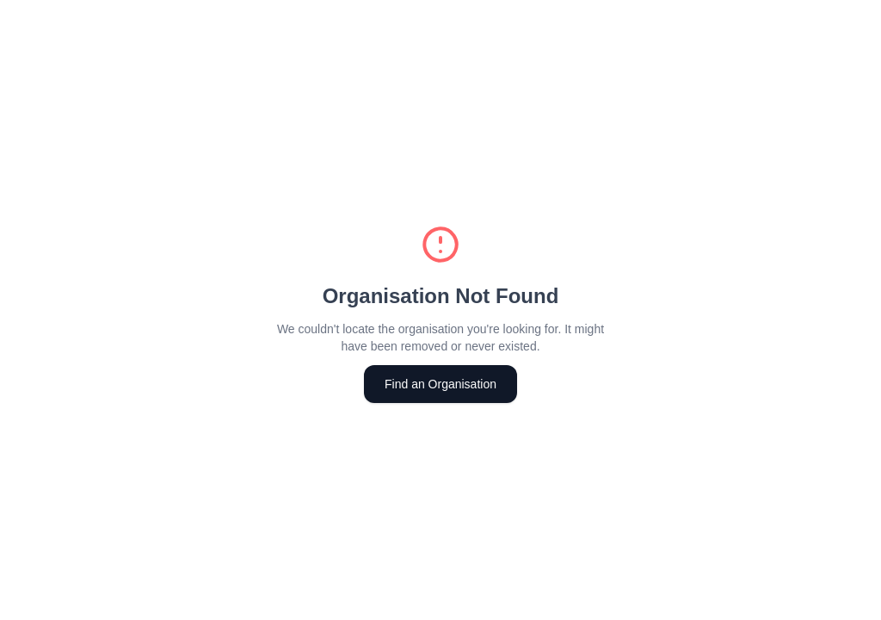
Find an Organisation (440, 384)
